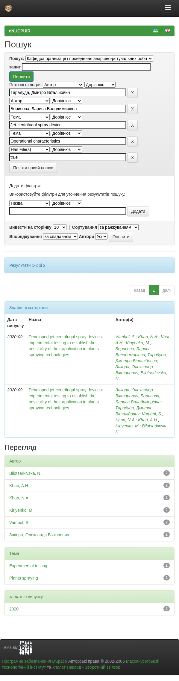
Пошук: (16, 58)
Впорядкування (25, 236)
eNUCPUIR (20, 31)
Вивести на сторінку (30, 227)
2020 (14, 609)
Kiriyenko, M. (138, 342)
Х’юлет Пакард (66, 667)
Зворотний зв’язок (102, 667)
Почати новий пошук (33, 167)
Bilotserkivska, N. (25, 473)
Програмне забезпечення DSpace (34, 661)
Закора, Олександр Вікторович (39, 534)
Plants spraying (23, 578)
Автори (86, 236)
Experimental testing (28, 565)
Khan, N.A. (148, 336)
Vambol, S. (126, 336)
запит (15, 67)
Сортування (84, 227)
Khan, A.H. (148, 419)
